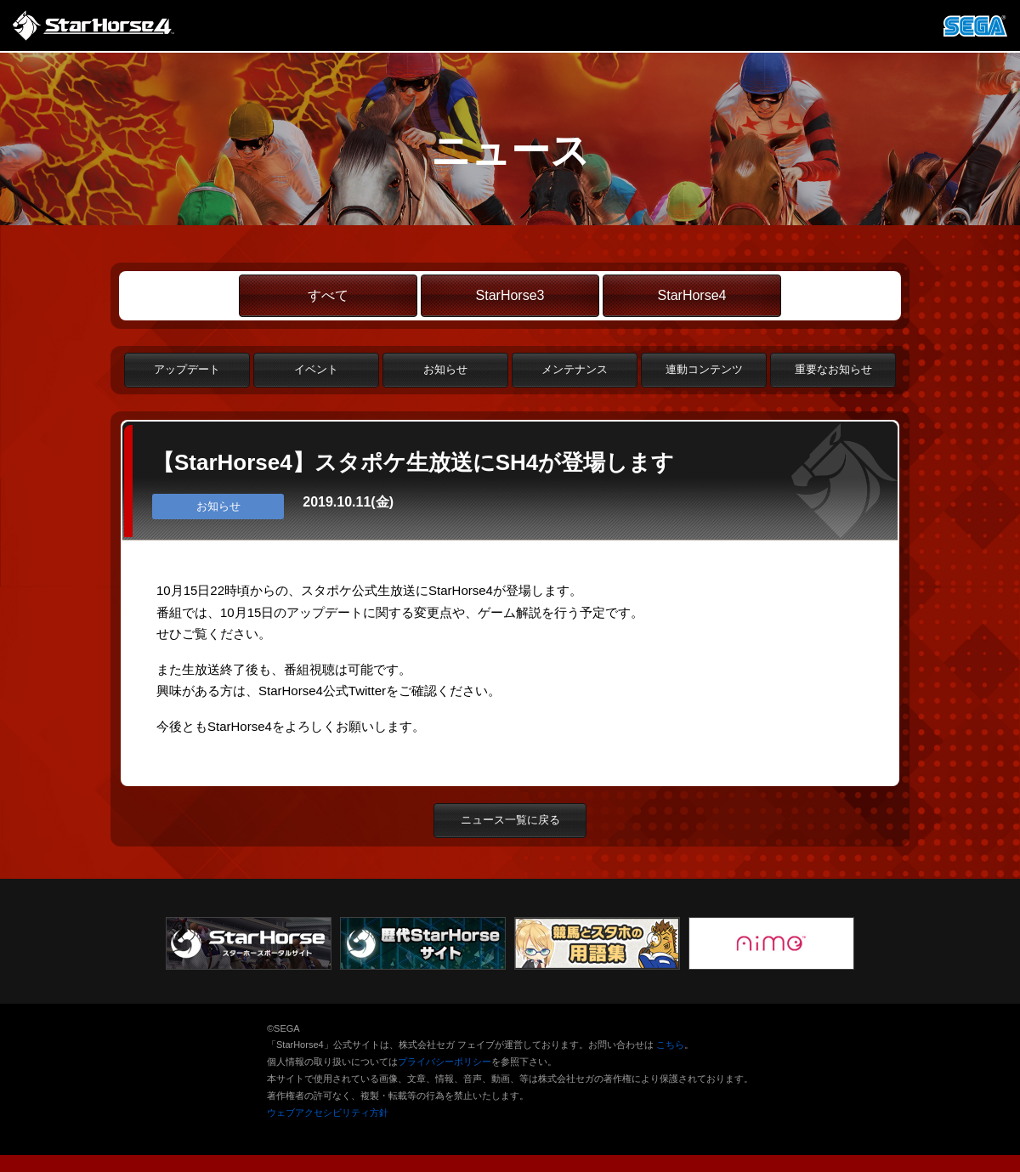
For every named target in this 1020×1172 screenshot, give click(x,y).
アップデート (187, 369)
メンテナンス (574, 369)
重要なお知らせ (833, 369)
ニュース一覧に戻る (510, 819)
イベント (316, 369)
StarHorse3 (510, 295)
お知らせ (445, 369)
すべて (328, 295)
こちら (670, 1044)
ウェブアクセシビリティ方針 (327, 1112)
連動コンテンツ (704, 369)
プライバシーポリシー (444, 1061)
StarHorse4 (692, 295)
